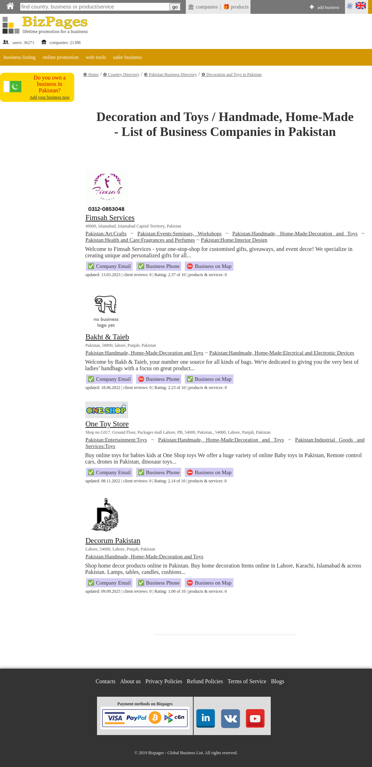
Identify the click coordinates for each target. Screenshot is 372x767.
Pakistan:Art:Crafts (105, 233)
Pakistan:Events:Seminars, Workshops (180, 233)
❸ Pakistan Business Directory (170, 74)
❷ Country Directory (121, 74)
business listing (20, 57)
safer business (127, 57)
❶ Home (90, 74)
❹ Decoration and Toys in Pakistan (231, 74)
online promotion (61, 57)
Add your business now (49, 97)
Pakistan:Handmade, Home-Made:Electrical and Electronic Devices (281, 353)
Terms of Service (247, 681)
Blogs (277, 681)
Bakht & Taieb (107, 337)
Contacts (105, 681)
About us (130, 681)
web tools (96, 57)
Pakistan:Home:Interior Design (234, 240)
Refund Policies (205, 681)
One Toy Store (107, 424)
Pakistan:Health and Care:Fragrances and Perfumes (140, 240)
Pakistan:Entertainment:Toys (116, 440)
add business (328, 7)
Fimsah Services (109, 217)
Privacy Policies (163, 681)
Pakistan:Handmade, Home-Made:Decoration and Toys (295, 233)
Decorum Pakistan (112, 540)
